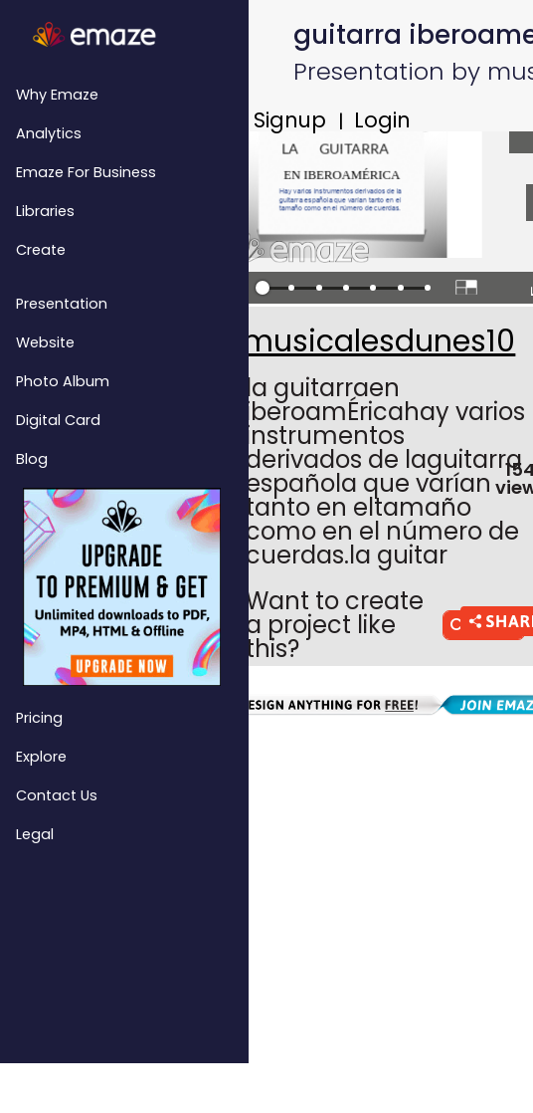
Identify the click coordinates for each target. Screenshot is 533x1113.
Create (41, 250)
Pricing (39, 718)
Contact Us (56, 795)
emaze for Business (86, 172)
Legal (35, 834)
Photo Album (62, 381)
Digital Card (58, 420)
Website (45, 342)
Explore (41, 757)
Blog (32, 459)
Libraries (45, 211)
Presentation (61, 304)
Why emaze (57, 95)
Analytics (49, 133)
